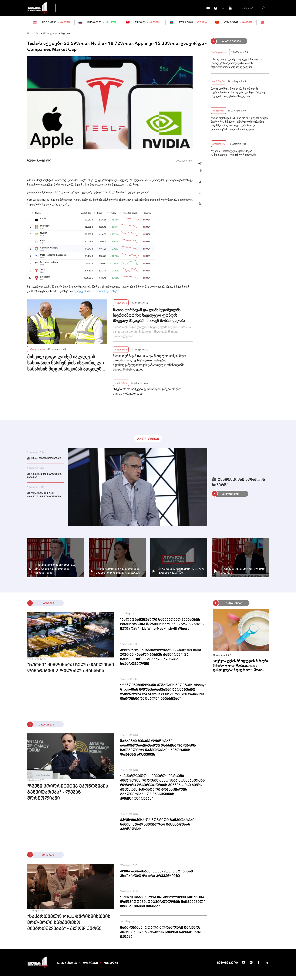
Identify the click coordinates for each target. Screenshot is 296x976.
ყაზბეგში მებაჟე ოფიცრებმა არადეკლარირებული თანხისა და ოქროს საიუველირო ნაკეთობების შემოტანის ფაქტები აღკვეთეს (158, 747)
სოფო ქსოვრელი (39, 160)
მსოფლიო (50, 33)
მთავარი (33, 33)
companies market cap (41, 199)
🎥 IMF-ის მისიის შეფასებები (44, 458)
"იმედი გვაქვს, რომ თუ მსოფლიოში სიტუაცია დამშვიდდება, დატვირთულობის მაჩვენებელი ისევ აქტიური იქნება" (163, 902)
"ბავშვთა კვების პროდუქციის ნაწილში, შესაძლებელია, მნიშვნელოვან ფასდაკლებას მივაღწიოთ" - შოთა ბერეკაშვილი (240, 665)
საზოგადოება (37, 348)
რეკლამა (110, 963)
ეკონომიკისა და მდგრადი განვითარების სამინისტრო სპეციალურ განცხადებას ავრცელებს (158, 824)
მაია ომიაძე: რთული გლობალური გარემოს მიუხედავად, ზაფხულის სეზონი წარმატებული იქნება (162, 932)
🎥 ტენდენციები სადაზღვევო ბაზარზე (44, 476)
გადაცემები (75, 8)
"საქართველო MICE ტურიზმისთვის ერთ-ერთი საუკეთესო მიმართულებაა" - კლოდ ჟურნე (68, 922)
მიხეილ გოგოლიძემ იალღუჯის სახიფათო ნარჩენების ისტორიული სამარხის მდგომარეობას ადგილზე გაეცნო (65, 363)
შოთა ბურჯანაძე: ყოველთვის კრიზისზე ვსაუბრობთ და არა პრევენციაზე (156, 874)
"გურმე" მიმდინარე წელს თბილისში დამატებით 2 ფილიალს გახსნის (70, 668)
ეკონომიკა (126, 8)
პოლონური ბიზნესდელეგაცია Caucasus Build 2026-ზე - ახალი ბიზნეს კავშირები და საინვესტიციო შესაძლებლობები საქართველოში (160, 656)
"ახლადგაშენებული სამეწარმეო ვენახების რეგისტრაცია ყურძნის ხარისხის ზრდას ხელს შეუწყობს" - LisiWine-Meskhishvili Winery (162, 624)
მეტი (146, 8)
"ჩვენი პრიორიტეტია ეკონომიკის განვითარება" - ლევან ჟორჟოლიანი (148, 391)
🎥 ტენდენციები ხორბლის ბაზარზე (238, 482)
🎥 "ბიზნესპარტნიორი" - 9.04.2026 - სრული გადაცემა (44, 495)
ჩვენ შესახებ (67, 963)
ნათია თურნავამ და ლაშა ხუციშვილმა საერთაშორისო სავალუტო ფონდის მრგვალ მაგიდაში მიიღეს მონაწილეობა (149, 315)
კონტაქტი (90, 963)
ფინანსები (101, 8)
